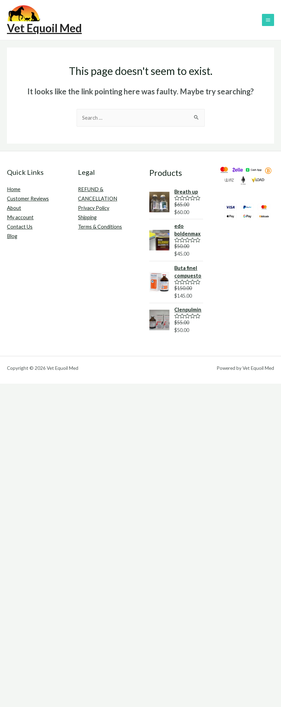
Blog (12, 236)
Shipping (87, 217)
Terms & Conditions (100, 227)
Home (13, 189)
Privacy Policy (93, 208)
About (14, 208)
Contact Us (20, 227)
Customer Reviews (28, 199)
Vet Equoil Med (44, 28)
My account (20, 217)
